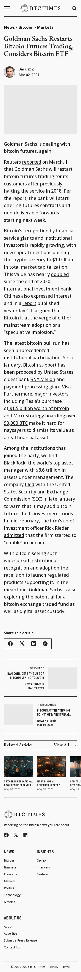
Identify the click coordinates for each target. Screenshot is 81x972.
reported (31, 162)
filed (29, 484)
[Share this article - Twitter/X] (22, 643)
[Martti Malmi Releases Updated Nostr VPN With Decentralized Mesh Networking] (51, 766)
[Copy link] (45, 643)
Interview (43, 867)
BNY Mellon (42, 379)
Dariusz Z (26, 69)
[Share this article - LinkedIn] (33, 643)
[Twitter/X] (15, 835)
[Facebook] (6, 835)
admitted (14, 535)
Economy (10, 874)
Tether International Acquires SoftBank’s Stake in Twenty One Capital (18, 783)
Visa (66, 387)
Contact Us (12, 947)
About (8, 926)
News (9, 27)
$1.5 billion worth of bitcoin (38, 408)
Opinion (42, 860)
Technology (12, 895)
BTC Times (38, 967)
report (29, 303)
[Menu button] (7, 8)
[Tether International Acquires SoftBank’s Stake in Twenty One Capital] (18, 766)
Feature (42, 874)
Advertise (10, 933)
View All (65, 745)
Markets (45, 27)
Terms (65, 967)
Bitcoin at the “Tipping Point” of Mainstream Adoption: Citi (53, 713)
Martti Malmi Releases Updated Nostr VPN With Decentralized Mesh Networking (50, 783)
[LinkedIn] (25, 835)
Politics (9, 888)
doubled (60, 274)
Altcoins (9, 901)
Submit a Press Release (20, 940)
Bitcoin (25, 27)
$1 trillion (62, 260)
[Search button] (74, 8)
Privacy (53, 967)
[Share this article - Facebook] (10, 643)
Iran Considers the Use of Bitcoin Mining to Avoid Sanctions (25, 676)
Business (10, 867)
